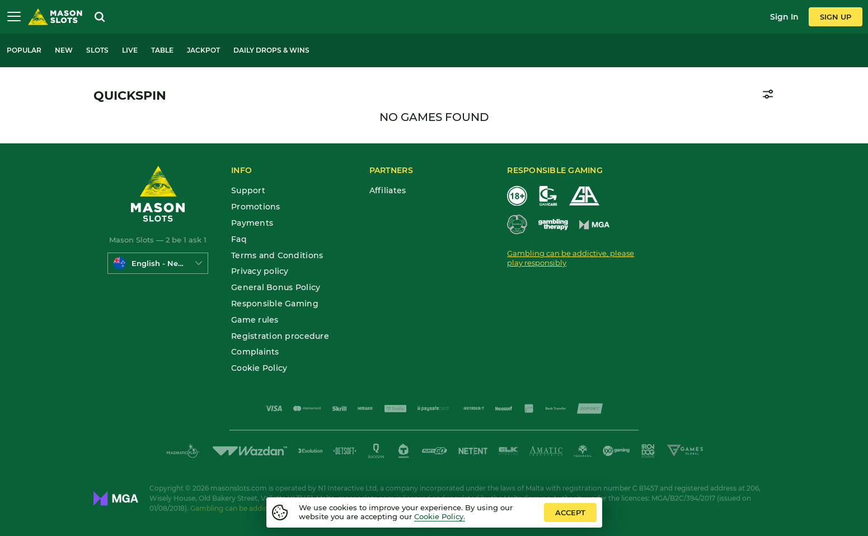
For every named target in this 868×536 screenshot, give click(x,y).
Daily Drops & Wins (271, 50)
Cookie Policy (259, 368)
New (64, 50)
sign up (835, 16)
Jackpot (203, 50)
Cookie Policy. (439, 516)
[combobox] (157, 263)
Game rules (255, 320)
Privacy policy (260, 271)
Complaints (255, 352)
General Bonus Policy (275, 287)
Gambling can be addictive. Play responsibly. (265, 508)
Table (162, 50)
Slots (97, 50)
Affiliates (387, 190)
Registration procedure (280, 336)
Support (248, 190)
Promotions (255, 207)
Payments (252, 223)
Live (130, 50)
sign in (784, 17)
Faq (239, 239)
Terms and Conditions (277, 255)
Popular (24, 50)
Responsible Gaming (274, 304)
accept (570, 512)
